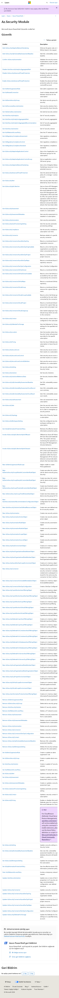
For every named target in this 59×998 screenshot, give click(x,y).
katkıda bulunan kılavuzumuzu (14, 936)
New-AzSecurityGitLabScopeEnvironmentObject (17, 688)
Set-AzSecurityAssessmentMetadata (13, 783)
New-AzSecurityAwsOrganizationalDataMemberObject (18, 557)
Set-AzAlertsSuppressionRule (11, 752)
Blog (26, 986)
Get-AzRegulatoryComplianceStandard (14, 145)
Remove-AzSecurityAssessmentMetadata (14, 720)
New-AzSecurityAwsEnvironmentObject (14, 546)
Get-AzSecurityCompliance (10, 229)
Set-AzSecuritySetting (9, 845)
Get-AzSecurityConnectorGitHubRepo (13, 281)
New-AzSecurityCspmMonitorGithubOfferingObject (18, 607)
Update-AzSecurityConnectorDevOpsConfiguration (17, 911)
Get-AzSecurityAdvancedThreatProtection (15, 173)
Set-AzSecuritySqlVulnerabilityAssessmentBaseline (17, 851)
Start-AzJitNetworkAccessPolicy (11, 872)
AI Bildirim (7, 986)
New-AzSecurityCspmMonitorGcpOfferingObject (17, 602)
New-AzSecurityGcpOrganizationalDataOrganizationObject (20, 671)
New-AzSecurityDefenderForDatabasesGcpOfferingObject (19, 648)
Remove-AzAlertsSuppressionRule (12, 700)
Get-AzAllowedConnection (10, 92)
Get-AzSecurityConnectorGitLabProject (14, 303)
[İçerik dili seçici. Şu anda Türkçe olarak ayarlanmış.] (8, 981)
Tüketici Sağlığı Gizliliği (10, 989)
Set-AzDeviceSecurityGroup (10, 758)
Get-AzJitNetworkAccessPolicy (11, 132)
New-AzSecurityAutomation (10, 513)
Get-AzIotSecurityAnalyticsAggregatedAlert (15, 119)
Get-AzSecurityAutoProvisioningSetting (14, 224)
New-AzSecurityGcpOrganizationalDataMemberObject (18, 665)
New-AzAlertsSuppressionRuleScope (13, 464)
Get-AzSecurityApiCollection (11, 186)
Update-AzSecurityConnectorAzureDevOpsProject (17, 899)
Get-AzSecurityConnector (10, 235)
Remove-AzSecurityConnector (11, 730)
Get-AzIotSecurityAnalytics (10, 115)
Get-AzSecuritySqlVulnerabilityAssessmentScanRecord (18, 388)
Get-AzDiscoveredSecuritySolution (12, 106)
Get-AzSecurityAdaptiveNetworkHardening (15, 165)
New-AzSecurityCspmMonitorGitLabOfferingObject (17, 613)
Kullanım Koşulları (26, 989)
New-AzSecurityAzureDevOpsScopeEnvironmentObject (19, 563)
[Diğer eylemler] (55, 15)
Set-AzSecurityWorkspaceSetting (12, 861)
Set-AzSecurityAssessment (10, 777)
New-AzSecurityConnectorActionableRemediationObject (19, 581)
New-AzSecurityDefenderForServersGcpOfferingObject (18, 659)
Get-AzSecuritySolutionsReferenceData (14, 376)
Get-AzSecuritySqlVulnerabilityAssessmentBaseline (17, 382)
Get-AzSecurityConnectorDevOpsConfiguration (16, 266)
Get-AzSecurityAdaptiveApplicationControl (15, 151)
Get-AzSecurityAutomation (10, 220)
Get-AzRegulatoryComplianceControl (13, 142)
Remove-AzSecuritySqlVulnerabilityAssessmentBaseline (19, 741)
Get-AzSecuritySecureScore (10, 350)
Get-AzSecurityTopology (9, 415)
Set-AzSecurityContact (9, 794)
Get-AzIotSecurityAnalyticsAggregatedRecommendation (19, 123)
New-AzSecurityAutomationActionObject (14, 517)
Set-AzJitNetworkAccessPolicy (11, 770)
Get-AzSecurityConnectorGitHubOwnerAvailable (17, 274)
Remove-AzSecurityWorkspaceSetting (13, 747)
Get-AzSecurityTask (8, 405)
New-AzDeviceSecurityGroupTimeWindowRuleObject (18, 494)
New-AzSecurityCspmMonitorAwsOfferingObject (17, 590)
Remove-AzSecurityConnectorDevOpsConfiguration (18, 733)
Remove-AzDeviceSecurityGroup (12, 703)
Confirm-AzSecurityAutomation (11, 59)
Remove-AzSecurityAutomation (11, 726)
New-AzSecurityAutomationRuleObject (14, 523)
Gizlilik (45, 986)
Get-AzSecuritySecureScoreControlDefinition (16, 361)
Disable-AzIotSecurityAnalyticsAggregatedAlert (16, 69)
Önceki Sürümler (17, 986)
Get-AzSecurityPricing (9, 342)
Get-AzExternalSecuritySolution (11, 112)
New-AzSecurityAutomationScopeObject (14, 534)
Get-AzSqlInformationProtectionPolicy (13, 429)
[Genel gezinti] (2, 2)
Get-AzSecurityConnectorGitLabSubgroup (15, 311)
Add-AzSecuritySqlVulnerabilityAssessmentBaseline (17, 54)
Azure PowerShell (18, 16)
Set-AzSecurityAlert (8, 773)
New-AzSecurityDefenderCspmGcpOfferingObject (17, 625)
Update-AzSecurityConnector (11, 890)
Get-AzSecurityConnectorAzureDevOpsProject (16, 255)
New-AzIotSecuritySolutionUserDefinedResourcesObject (19, 507)
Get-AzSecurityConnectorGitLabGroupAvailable (16, 295)
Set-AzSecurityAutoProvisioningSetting (14, 789)
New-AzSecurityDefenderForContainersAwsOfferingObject (20, 630)
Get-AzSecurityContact (9, 318)
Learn (3, 16)
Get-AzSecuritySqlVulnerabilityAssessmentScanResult (18, 394)
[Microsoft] (29, 2)
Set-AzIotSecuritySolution (10, 764)
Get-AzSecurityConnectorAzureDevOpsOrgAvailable (18, 247)
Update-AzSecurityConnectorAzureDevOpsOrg (16, 894)
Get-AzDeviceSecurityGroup (11, 100)
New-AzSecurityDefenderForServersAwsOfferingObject (18, 653)
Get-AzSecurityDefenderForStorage (13, 324)
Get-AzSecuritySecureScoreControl (13, 355)
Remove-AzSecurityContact (10, 737)
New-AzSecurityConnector (10, 569)
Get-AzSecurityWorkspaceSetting (12, 421)
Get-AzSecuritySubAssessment (11, 399)
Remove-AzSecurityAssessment (11, 714)
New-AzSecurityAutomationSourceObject (15, 540)
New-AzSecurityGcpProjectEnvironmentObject (16, 677)
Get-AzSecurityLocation (9, 332)
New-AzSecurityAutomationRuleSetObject (15, 528)
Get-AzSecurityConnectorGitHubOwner (14, 270)
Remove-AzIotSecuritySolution (11, 707)
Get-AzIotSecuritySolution (10, 129)
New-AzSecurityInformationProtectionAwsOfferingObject (19, 694)
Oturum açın (53, 2)
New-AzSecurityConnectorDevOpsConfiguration (17, 586)
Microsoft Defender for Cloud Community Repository (50, 837)
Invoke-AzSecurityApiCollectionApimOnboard (16, 448)
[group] (29, 481)
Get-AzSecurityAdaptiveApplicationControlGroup (17, 159)
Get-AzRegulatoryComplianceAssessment (14, 136)
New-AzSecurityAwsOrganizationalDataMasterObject (18, 551)
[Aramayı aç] (47, 2)
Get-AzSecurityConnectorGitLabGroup (14, 287)
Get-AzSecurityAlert (8, 180)
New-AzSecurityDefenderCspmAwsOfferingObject (17, 619)
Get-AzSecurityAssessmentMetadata (13, 214)
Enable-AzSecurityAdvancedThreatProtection (16, 81)
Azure (8, 16)
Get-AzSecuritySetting (9, 367)
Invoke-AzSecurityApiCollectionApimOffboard (16, 434)
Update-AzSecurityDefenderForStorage (14, 915)
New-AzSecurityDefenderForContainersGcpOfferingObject (20, 636)
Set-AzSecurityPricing (9, 800)
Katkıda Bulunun (36, 986)
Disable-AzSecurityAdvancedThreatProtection (16, 73)
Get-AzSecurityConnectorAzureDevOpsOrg (15, 241)
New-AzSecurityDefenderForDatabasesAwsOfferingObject (19, 642)
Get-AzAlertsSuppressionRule (11, 89)
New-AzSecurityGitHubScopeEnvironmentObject (17, 682)
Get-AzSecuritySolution (9, 373)
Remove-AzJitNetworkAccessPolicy (12, 711)
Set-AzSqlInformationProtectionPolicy (13, 866)
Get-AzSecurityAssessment (10, 208)
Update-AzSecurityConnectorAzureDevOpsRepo (17, 905)
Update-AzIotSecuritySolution (11, 878)
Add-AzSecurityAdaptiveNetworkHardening (15, 48)
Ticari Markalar (38, 989)
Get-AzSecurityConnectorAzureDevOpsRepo (15, 260)
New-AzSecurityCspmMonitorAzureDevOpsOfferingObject (20, 596)
